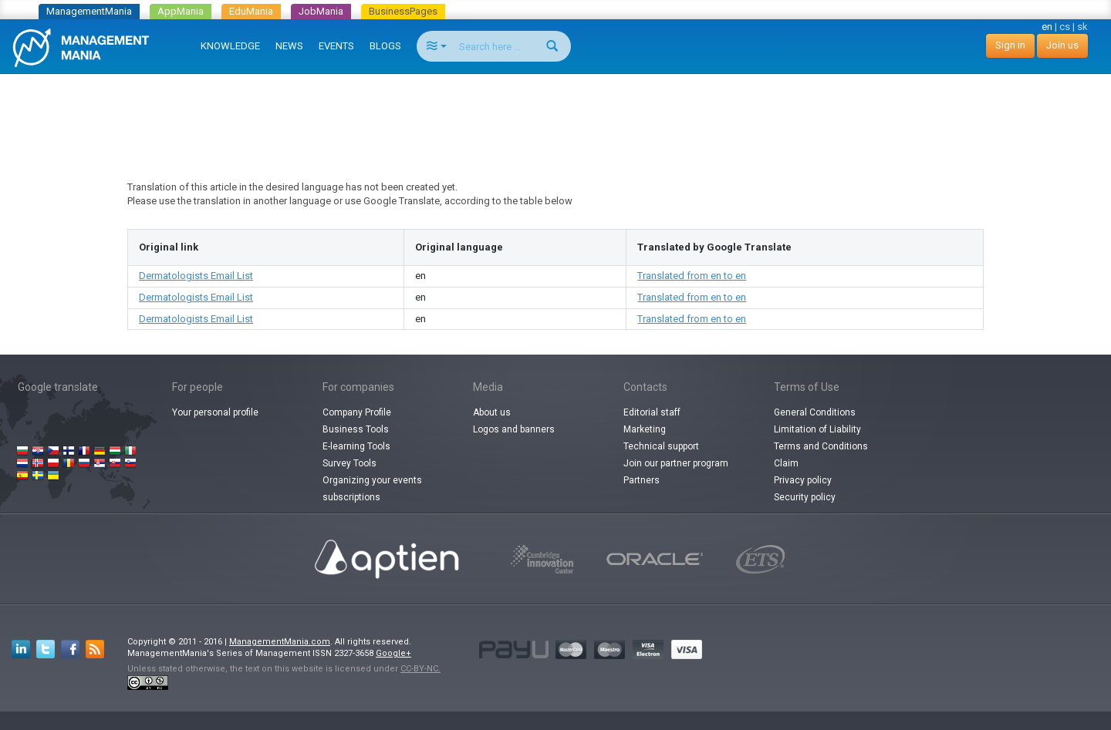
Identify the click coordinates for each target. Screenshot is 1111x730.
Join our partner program (675, 463)
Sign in (1010, 45)
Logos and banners (514, 429)
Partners (641, 480)
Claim (786, 463)
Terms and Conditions (821, 446)
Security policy (805, 497)
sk (1082, 26)
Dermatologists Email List (196, 275)
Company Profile (356, 412)
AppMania (180, 11)
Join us (1062, 45)
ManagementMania (89, 11)
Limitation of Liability (817, 429)
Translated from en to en (691, 275)
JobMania (321, 11)
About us (492, 412)
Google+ (393, 653)
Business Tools (355, 429)
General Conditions (815, 412)
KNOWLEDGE (230, 46)
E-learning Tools (356, 446)
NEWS (289, 46)
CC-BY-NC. (420, 669)
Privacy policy (803, 480)
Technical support (661, 446)
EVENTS (336, 46)
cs (1064, 26)
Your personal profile (215, 412)
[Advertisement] (555, 112)
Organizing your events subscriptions (372, 489)
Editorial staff (651, 412)
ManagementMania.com (279, 642)
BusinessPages (403, 11)
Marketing (644, 429)
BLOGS (385, 46)
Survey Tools (349, 463)
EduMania (251, 11)
